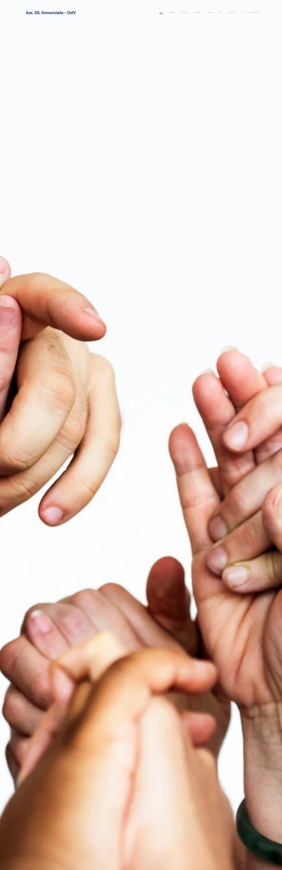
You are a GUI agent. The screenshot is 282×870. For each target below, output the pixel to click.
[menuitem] (209, 13)
